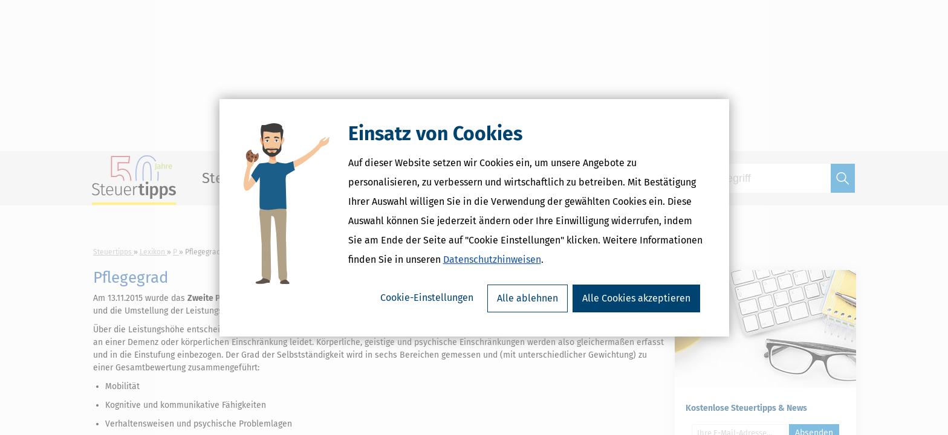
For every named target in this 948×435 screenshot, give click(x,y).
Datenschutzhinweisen (492, 259)
